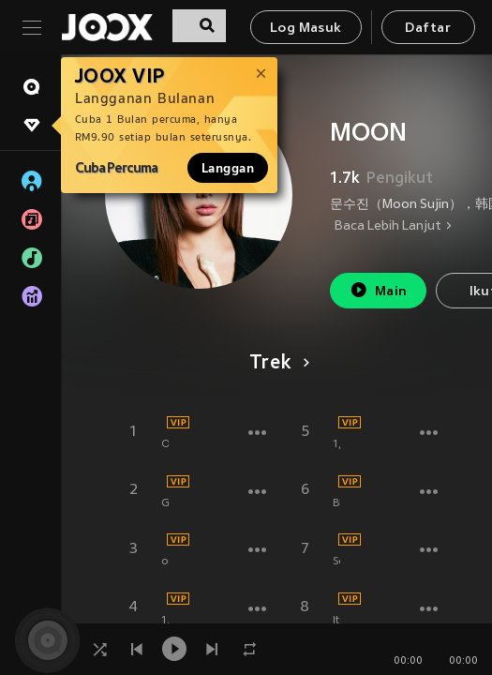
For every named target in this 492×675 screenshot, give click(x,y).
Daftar (427, 29)
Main (378, 290)
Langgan (227, 167)
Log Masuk (306, 29)
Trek (276, 363)
